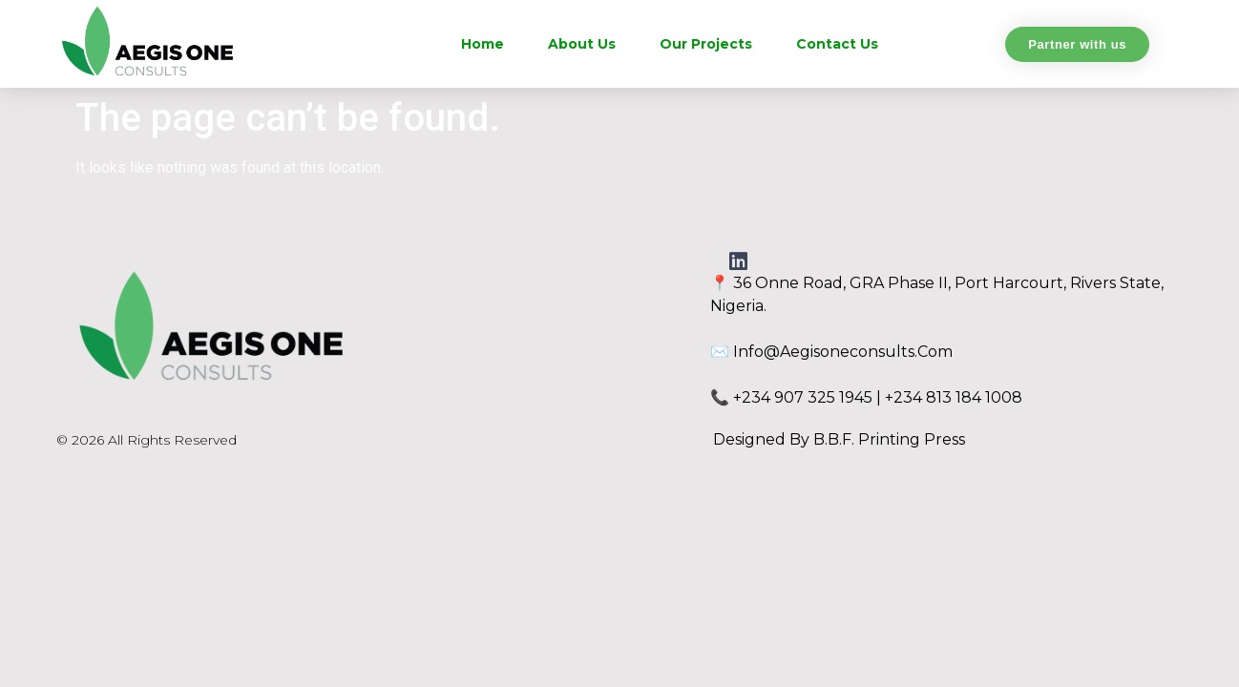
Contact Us (837, 43)
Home (482, 43)
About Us (582, 43)
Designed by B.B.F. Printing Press (839, 439)
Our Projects (706, 43)
